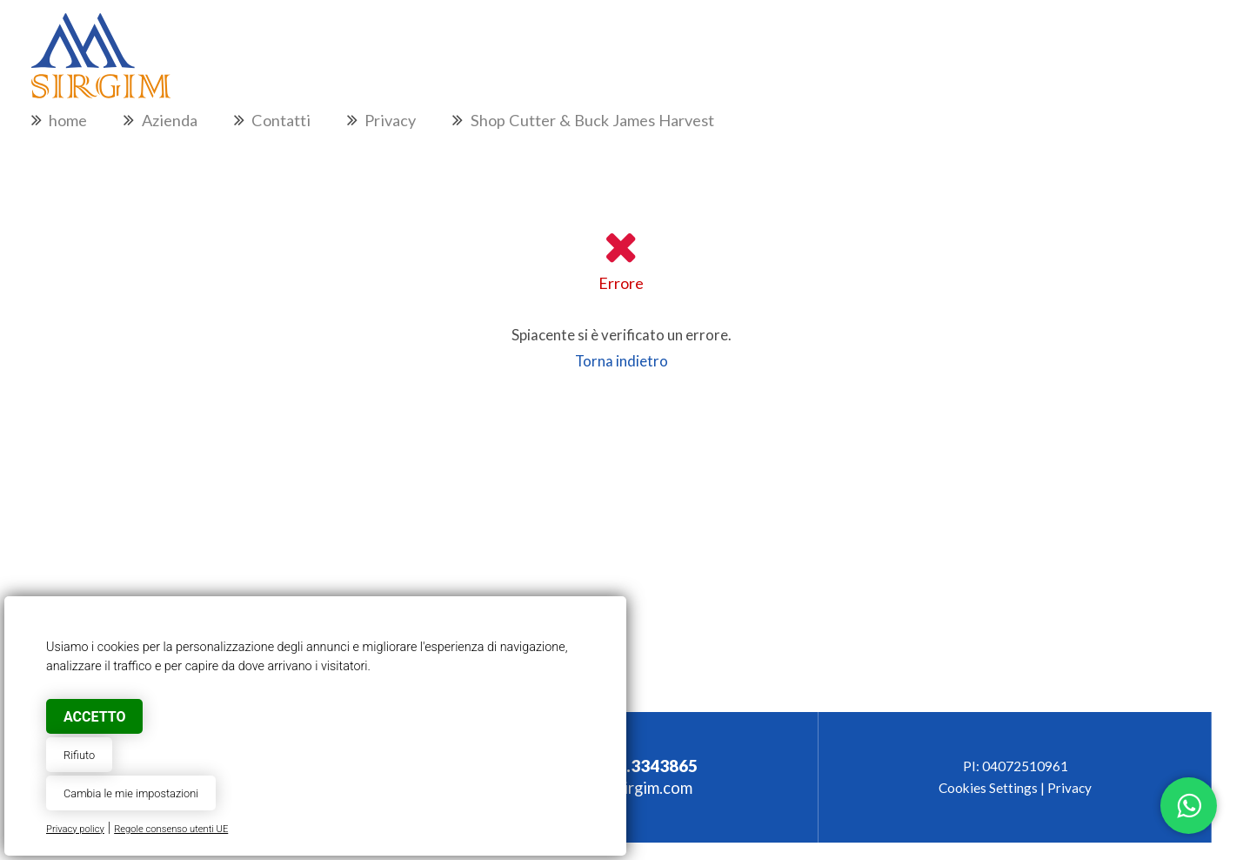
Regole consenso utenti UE (171, 829)
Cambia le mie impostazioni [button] (130, 793)
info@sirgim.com (632, 787)
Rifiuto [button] (79, 755)
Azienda (169, 120)
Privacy (390, 120)
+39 (631, 766)
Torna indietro (621, 361)
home (68, 120)
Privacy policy (75, 829)
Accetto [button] (94, 717)
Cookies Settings (988, 788)
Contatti (281, 120)
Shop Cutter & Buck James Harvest (592, 120)
